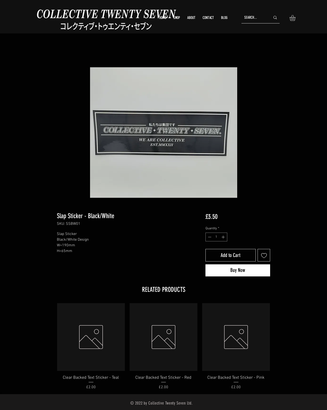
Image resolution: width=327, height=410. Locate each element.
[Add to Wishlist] (264, 255)
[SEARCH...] (253, 17)
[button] (296, 18)
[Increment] (224, 237)
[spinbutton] (216, 237)
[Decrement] (209, 237)
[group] (163, 346)
